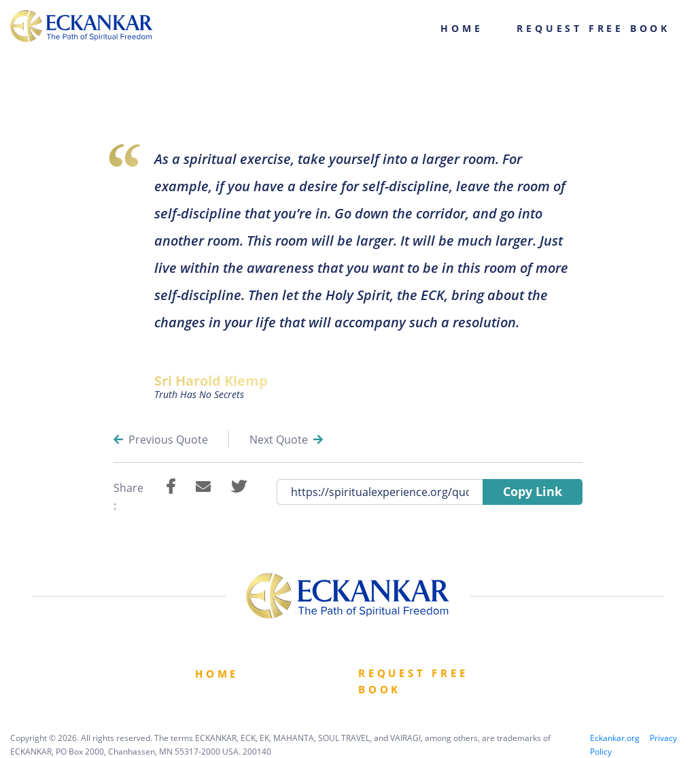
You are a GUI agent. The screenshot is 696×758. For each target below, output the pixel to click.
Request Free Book (593, 28)
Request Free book (413, 681)
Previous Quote (161, 439)
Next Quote (286, 439)
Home (461, 28)
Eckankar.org (615, 738)
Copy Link (532, 491)
